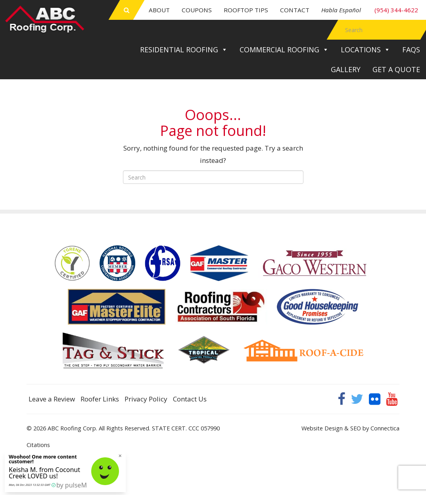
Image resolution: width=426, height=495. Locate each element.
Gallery (346, 69)
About (159, 10)
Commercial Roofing (284, 49)
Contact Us (190, 398)
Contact (294, 10)
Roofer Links (100, 398)
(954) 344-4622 (369, 10)
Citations (38, 445)
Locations (365, 49)
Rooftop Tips (246, 10)
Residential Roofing (184, 49)
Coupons (197, 10)
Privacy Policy (146, 398)
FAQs (411, 49)
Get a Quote (396, 69)
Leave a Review (52, 398)
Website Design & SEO (331, 428)
